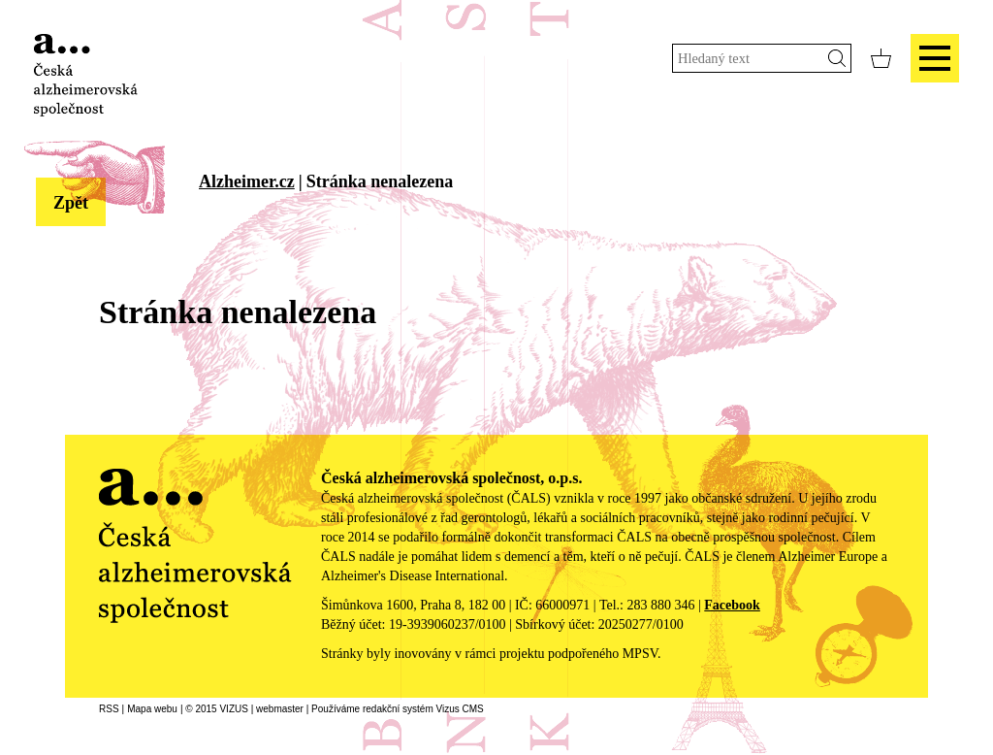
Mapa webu (152, 709)
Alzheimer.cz (247, 181)
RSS (109, 709)
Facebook (732, 605)
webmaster (280, 709)
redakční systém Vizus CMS (423, 709)
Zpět (70, 203)
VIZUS (233, 709)
